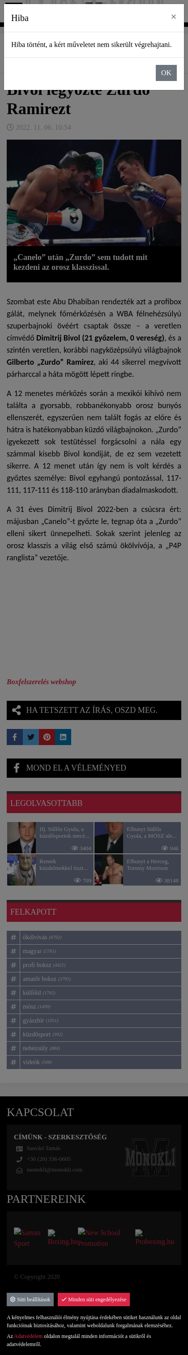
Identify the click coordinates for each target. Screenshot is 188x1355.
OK (166, 73)
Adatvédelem (28, 1336)
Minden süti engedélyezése (93, 1299)
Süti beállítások (30, 1299)
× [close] (174, 16)
